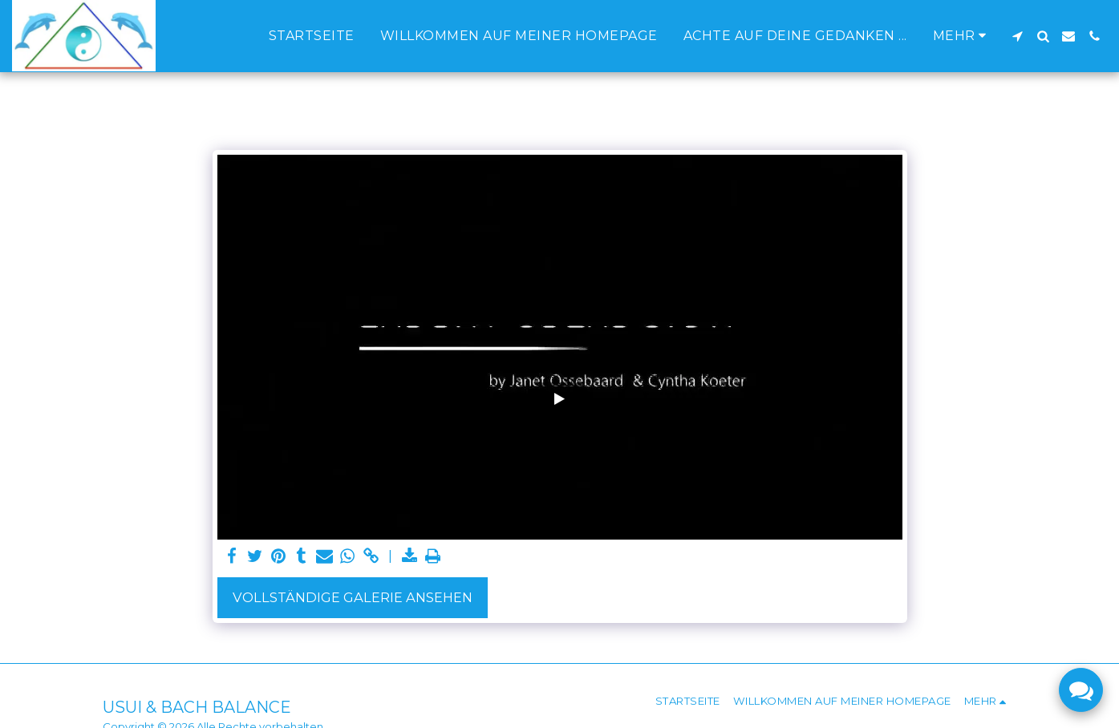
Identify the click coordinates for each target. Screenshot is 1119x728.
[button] (1017, 36)
